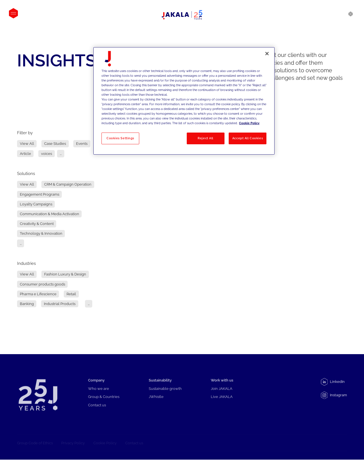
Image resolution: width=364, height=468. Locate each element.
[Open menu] (13, 13)
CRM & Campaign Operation (67, 185)
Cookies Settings (120, 138)
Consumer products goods (42, 284)
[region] (184, 101)
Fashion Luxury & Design (65, 274)
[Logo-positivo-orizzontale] (182, 14)
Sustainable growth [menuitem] (165, 394)
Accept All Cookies (247, 138)
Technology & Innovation (41, 233)
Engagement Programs (39, 194)
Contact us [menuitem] (97, 410)
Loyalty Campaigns (36, 204)
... (61, 154)
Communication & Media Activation (49, 214)
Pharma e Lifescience (38, 294)
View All (27, 144)
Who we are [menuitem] (98, 394)
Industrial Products (59, 304)
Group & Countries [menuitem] (103, 402)
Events (82, 144)
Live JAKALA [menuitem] (222, 402)
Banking (27, 304)
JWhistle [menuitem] (156, 402)
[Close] (267, 53)
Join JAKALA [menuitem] (221, 394)
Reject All (205, 138)
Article (25, 154)
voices (46, 154)
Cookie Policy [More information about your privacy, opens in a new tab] (249, 123)
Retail (71, 294)
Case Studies (55, 144)
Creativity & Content (37, 224)
